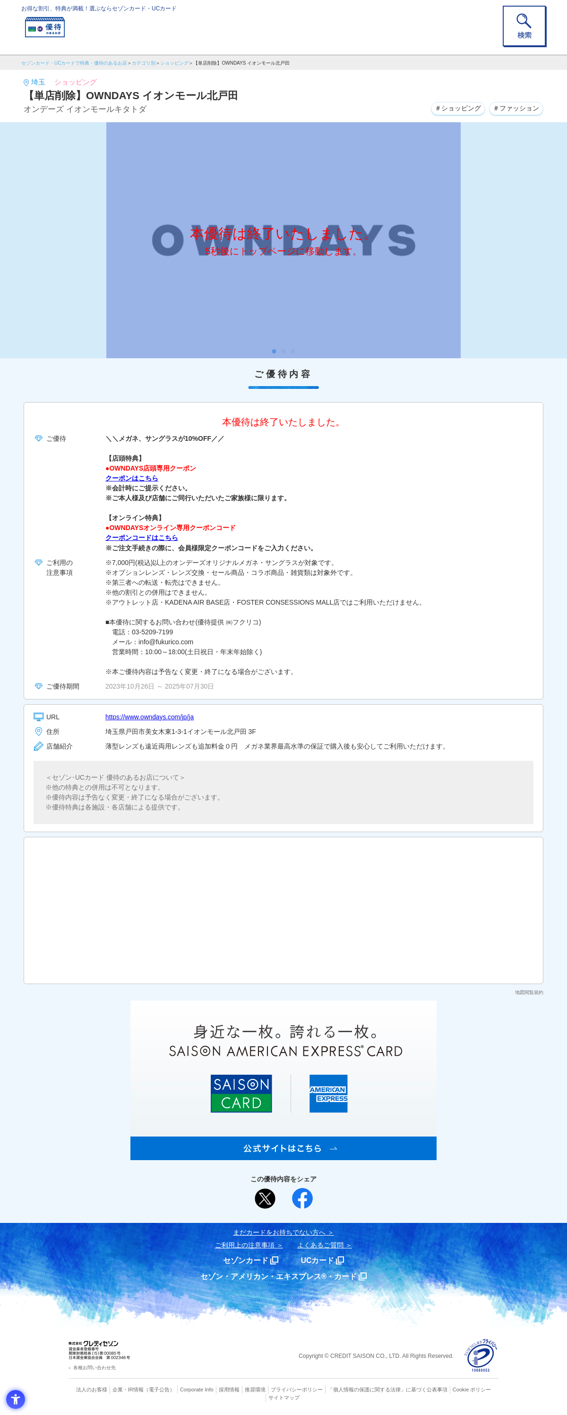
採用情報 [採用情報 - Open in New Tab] (229, 1389)
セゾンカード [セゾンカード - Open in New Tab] (245, 1260)
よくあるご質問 (320, 1244)
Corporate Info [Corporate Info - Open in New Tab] (196, 1389)
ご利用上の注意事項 (245, 1244)
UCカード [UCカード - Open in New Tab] (317, 1260)
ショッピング (174, 63)
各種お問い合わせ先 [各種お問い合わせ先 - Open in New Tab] (94, 1366)
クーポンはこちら (131, 478)
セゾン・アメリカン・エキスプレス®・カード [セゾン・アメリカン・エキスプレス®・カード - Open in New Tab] (278, 1276)
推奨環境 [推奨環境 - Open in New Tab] (255, 1389)
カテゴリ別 (143, 63)
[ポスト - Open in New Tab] (265, 1198)
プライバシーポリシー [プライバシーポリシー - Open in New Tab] (297, 1389)
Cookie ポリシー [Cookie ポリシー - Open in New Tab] (472, 1389)
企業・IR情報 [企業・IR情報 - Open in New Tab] (128, 1389)
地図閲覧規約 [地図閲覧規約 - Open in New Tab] (529, 991)
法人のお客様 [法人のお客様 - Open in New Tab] (91, 1389)
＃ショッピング (457, 108)
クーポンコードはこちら (141, 537)
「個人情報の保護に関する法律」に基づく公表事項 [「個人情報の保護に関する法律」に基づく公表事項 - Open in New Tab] (387, 1389)
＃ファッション (516, 108)
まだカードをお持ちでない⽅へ (279, 1232)
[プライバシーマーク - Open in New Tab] (480, 1355)
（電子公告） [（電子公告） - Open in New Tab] (159, 1389)
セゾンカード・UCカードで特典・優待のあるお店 (74, 63)
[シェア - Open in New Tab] (302, 1198)
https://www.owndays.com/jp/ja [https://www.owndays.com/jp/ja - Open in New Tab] (150, 716)
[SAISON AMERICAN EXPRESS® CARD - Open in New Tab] (283, 1154)
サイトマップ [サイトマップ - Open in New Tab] (284, 1396)
